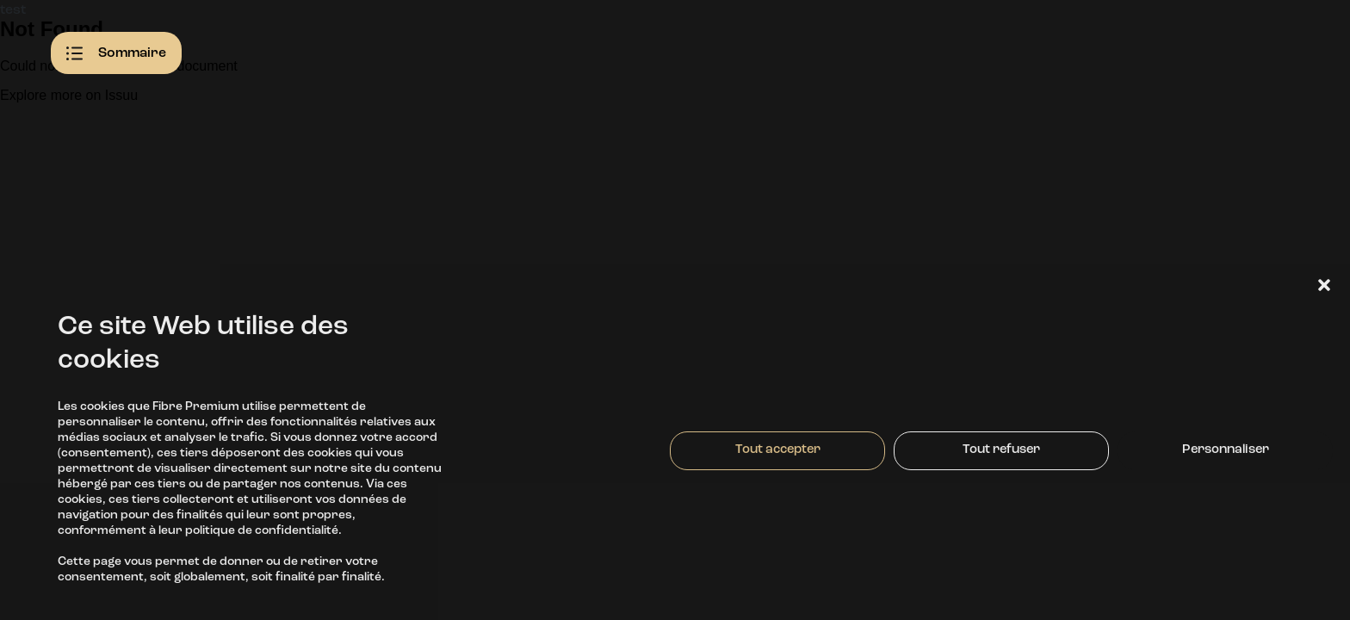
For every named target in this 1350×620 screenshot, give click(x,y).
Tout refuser (1001, 449)
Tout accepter (778, 449)
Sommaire (116, 53)
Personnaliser (1225, 449)
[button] (1324, 285)
